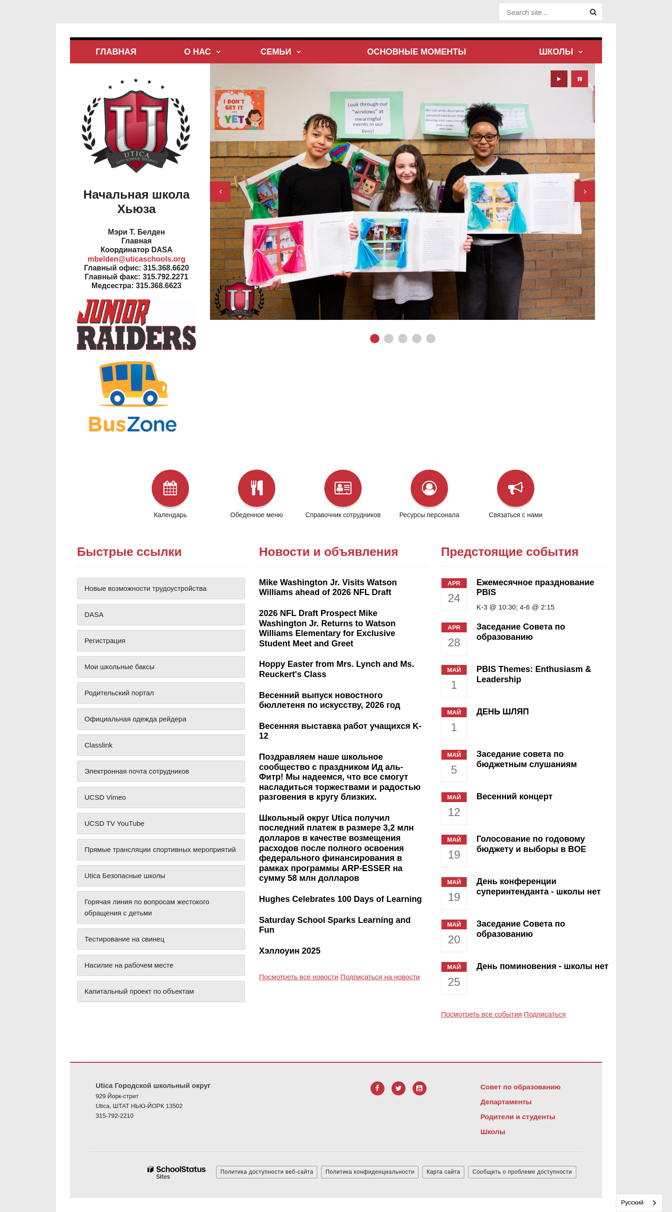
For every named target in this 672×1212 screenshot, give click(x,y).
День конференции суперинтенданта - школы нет (538, 886)
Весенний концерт (514, 796)
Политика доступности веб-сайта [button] (266, 1172)
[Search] (593, 12)
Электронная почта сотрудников (136, 771)
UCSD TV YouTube (114, 823)
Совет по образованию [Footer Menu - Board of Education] (520, 1087)
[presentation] (220, 191)
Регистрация (105, 640)
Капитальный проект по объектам (139, 991)
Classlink (98, 745)
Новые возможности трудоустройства (145, 588)
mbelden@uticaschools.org (136, 259)
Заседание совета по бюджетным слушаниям (526, 759)
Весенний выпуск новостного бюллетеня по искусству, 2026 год (329, 700)
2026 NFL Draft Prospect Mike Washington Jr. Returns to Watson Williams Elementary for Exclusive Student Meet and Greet (327, 628)
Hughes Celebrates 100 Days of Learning (340, 899)
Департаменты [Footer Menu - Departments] (506, 1102)
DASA (94, 614)
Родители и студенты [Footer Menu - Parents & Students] (517, 1117)
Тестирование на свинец (124, 939)
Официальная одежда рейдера (135, 719)
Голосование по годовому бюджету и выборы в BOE (531, 844)
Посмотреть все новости (298, 977)
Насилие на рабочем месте (129, 965)
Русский (632, 1202)
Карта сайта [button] (443, 1172)
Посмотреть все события (481, 1014)
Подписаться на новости (380, 977)
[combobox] (639, 1203)
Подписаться (545, 1014)
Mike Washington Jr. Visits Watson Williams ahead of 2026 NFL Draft (328, 587)
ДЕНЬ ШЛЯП (502, 711)
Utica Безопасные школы (124, 876)
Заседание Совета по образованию (520, 632)
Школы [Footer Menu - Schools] (492, 1132)
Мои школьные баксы (119, 667)
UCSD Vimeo (105, 797)
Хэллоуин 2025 (290, 951)
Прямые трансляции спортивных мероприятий (160, 849)
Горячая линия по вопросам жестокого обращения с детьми (147, 907)
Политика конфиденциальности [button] (369, 1172)
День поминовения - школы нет (542, 966)
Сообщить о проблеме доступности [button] (522, 1172)
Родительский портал (119, 693)
